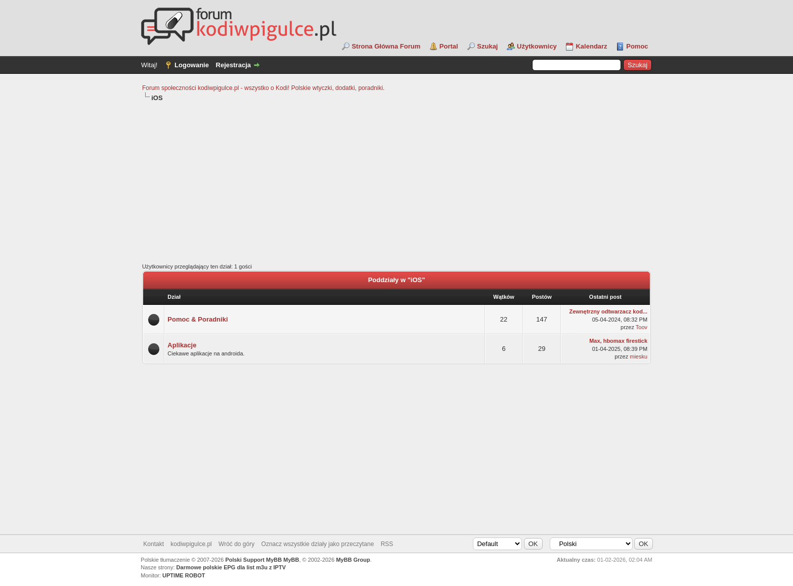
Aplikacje (181, 345)
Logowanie (191, 65)
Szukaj (487, 46)
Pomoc (637, 46)
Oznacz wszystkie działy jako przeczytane (317, 544)
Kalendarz (591, 46)
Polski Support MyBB (253, 560)
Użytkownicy (537, 46)
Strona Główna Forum (385, 46)
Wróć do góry (236, 544)
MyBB (291, 560)
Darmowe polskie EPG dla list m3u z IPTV (231, 567)
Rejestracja (233, 65)
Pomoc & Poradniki (197, 319)
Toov (641, 327)
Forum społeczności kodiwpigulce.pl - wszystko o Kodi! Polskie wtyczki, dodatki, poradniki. (263, 88)
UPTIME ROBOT (183, 575)
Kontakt (153, 544)
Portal (448, 46)
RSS (387, 544)
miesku (638, 356)
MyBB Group (353, 560)
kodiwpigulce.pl (190, 544)
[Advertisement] (396, 183)
